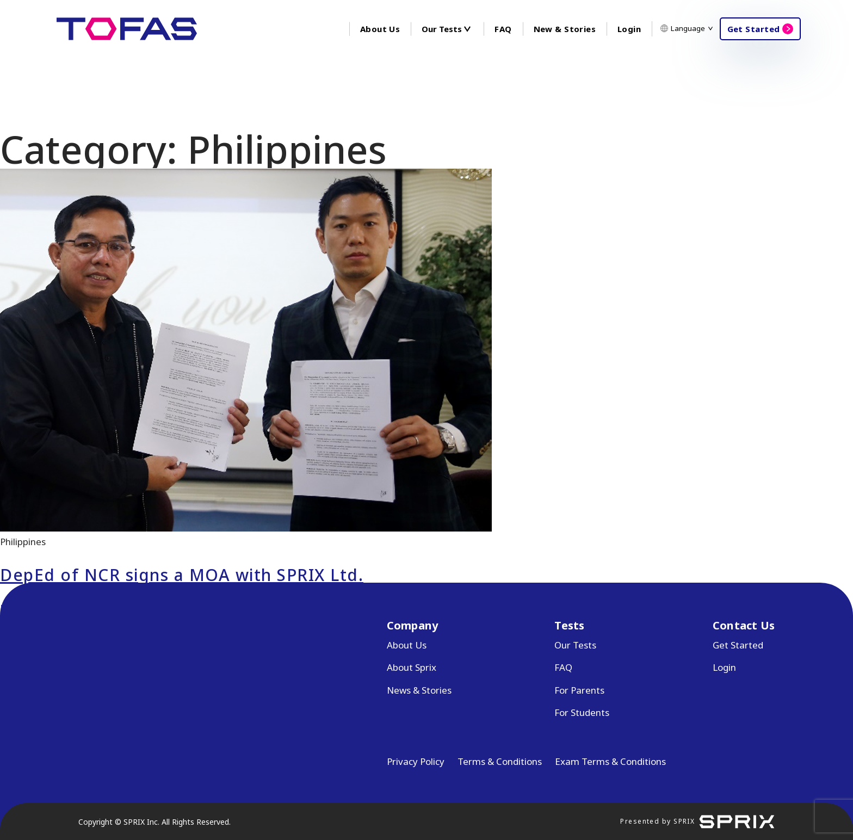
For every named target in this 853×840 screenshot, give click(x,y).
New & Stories (565, 28)
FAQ (503, 28)
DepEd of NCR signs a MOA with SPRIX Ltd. (181, 575)
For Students (581, 712)
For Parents (579, 690)
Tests (569, 625)
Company (412, 625)
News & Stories (419, 690)
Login (629, 28)
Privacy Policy (415, 761)
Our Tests (575, 645)
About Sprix (411, 667)
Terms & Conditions (500, 761)
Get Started (753, 28)
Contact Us (744, 625)
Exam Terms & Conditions (610, 761)
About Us (380, 28)
